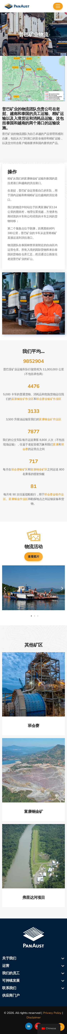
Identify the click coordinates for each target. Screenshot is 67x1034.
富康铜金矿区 (39, 469)
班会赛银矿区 (19, 469)
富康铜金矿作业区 (22, 399)
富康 (55, 444)
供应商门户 (11, 995)
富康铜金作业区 (18, 499)
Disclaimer (33, 1017)
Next (62, 588)
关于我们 (9, 958)
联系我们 (9, 988)
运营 (5, 965)
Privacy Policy (52, 1013)
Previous (5, 588)
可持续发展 (11, 980)
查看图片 (33, 557)
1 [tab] (31, 616)
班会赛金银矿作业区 (48, 399)
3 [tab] (38, 616)
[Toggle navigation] (58, 6)
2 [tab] (34, 616)
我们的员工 (11, 973)
